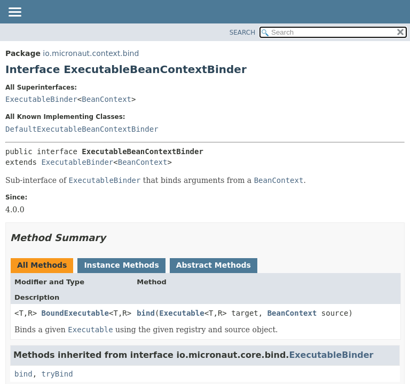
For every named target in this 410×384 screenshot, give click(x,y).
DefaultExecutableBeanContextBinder (82, 129)
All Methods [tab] (42, 265)
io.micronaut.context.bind (91, 53)
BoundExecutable (75, 313)
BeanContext (106, 99)
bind (146, 313)
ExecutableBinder (41, 99)
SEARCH (243, 32)
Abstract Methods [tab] (213, 265)
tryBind (57, 374)
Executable (181, 313)
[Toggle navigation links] (14, 12)
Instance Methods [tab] (121, 265)
